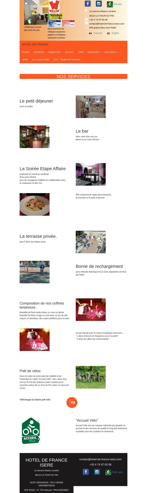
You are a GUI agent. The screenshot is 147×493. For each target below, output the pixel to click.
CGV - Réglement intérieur (67, 59)
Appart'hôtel (54, 52)
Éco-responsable (40, 59)
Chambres (39, 52)
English (115, 33)
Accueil (25, 52)
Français (98, 33)
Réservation (94, 52)
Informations (110, 52)
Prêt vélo (114, 4)
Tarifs (80, 52)
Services (69, 52)
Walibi (25, 59)
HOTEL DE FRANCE (35, 44)
